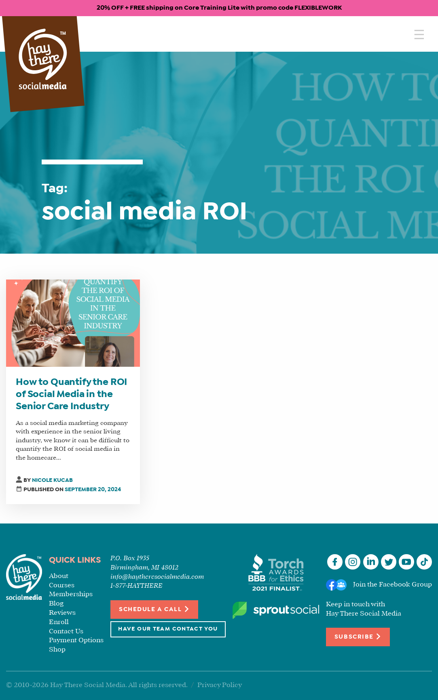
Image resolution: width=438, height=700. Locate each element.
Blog (56, 604)
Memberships (71, 594)
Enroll (59, 622)
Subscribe (357, 636)
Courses (61, 585)
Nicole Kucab (52, 480)
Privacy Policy (219, 685)
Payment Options (76, 640)
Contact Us (66, 632)
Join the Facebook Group (392, 585)
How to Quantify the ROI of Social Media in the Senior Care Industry (71, 394)
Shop (57, 650)
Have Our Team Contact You (168, 629)
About (58, 576)
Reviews (62, 613)
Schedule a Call (154, 609)
